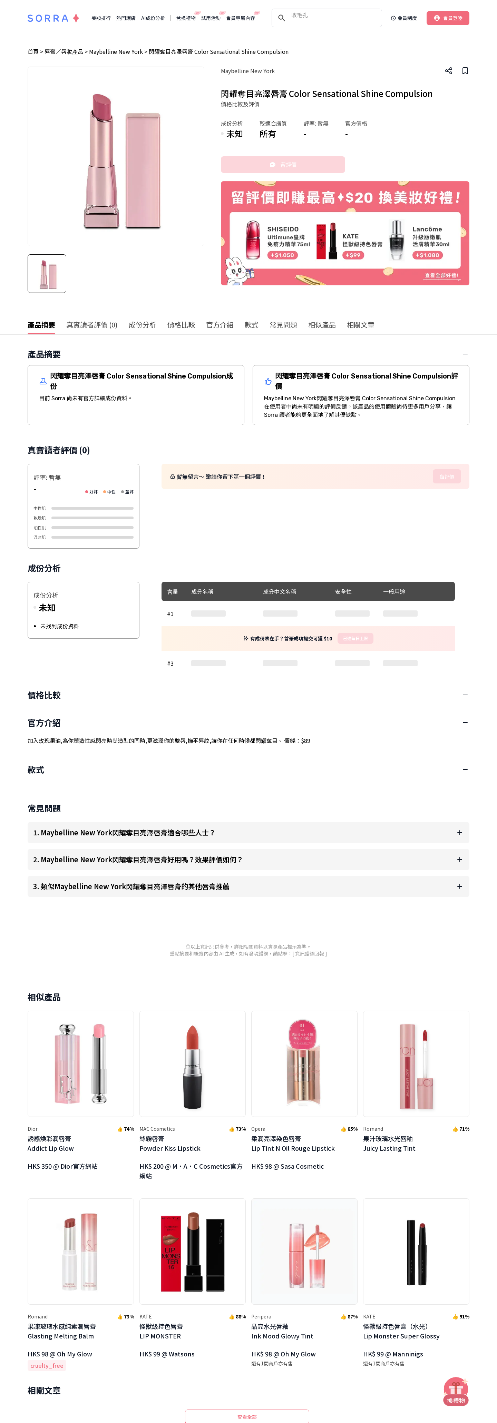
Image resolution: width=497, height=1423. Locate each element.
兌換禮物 (186, 17)
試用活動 (211, 17)
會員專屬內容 (240, 17)
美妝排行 (101, 17)
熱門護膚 (126, 17)
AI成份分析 (153, 17)
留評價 (283, 164)
